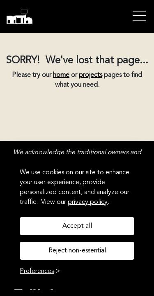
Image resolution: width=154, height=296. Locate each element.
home (61, 75)
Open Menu (139, 16)
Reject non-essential (77, 250)
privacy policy (88, 202)
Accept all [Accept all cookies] (77, 226)
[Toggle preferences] (40, 271)
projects (90, 75)
